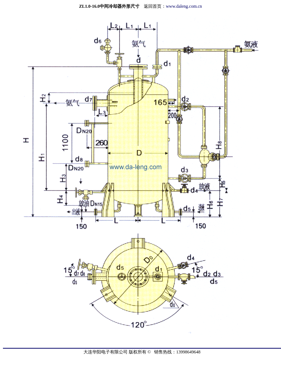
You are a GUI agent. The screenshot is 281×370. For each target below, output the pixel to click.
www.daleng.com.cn (184, 6)
